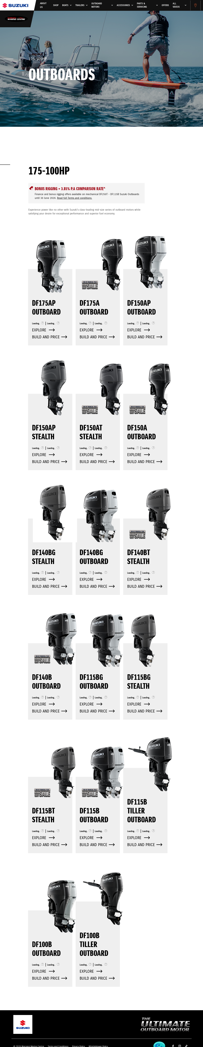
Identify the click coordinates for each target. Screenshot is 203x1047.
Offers (165, 5)
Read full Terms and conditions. (74, 198)
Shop (55, 5)
